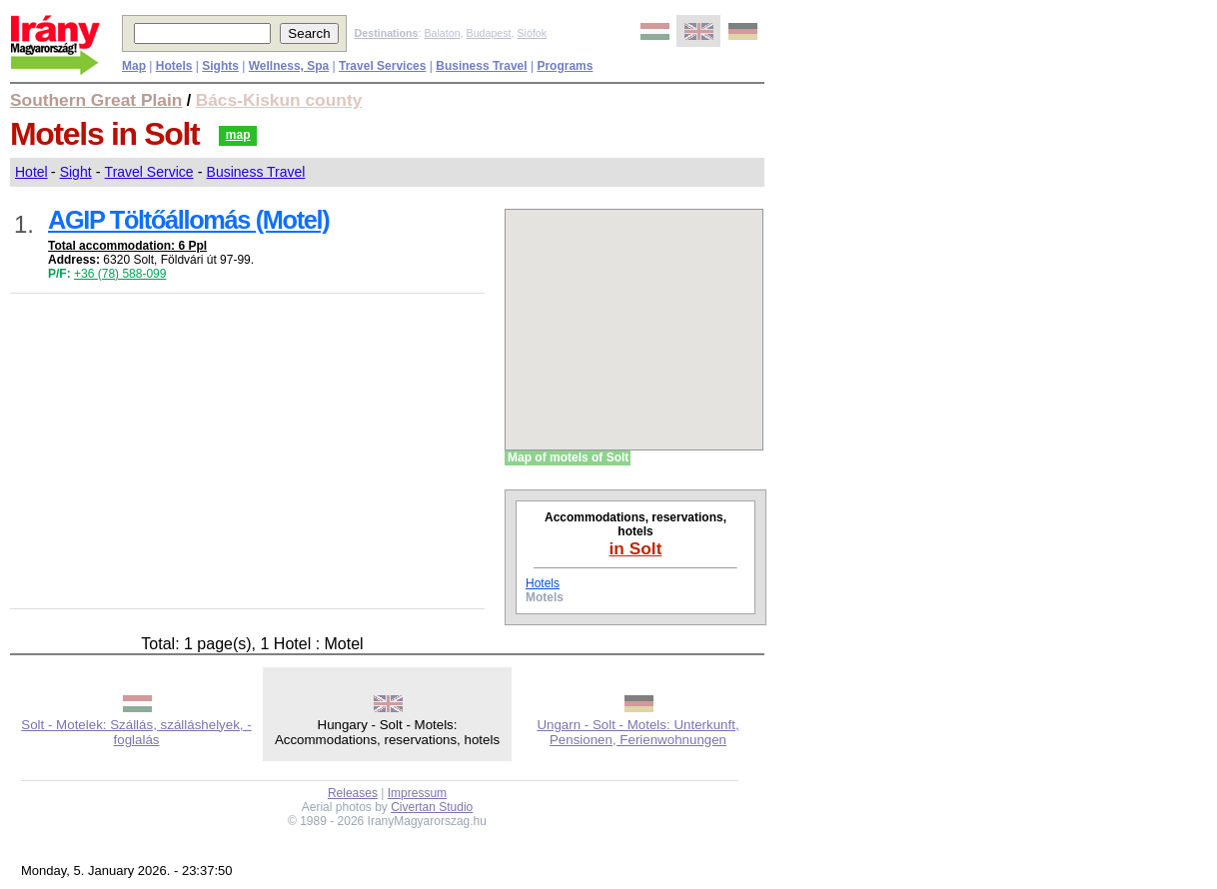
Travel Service (149, 172)
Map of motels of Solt (568, 457)
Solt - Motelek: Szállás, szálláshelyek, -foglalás (136, 732)
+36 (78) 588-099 (120, 274)
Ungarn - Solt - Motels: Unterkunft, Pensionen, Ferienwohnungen (637, 732)
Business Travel (256, 172)
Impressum (417, 793)
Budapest (489, 33)
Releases (353, 793)
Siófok (532, 33)
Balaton (442, 33)
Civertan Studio (432, 807)
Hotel (31, 172)
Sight (76, 172)
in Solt (635, 548)
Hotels (543, 583)
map (238, 135)
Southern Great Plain (96, 100)
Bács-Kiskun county (279, 100)
